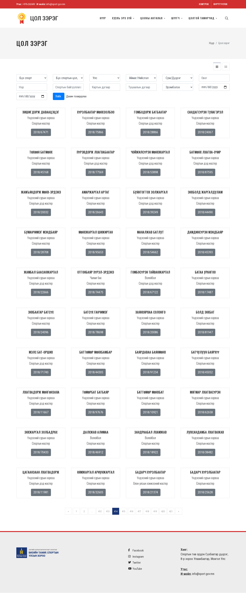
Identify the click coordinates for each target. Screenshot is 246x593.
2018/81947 (205, 332)
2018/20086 (150, 332)
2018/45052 (205, 372)
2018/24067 (205, 132)
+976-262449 (28, 4)
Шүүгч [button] (175, 18)
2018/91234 (150, 372)
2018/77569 (95, 172)
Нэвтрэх (204, 4)
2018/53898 (150, 172)
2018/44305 (95, 372)
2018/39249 (150, 212)
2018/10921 (150, 412)
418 (147, 511)
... (92, 511)
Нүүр (103, 18)
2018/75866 (95, 132)
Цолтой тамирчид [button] (202, 18)
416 (131, 511)
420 (163, 511)
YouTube (135, 569)
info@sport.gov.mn (55, 4)
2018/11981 (40, 492)
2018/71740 (40, 372)
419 (155, 511)
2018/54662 (150, 252)
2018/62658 (205, 412)
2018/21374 (150, 492)
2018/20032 (40, 212)
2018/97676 (95, 412)
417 (139, 511)
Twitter (134, 562)
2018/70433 (40, 452)
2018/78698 (95, 332)
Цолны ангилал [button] (151, 18)
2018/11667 (40, 412)
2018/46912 (95, 452)
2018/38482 (205, 452)
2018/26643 (95, 212)
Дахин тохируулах (76, 96)
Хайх (58, 96)
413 (108, 511)
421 (171, 511)
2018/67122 (150, 292)
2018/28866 (150, 132)
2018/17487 (205, 292)
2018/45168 (40, 172)
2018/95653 (95, 252)
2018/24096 (40, 332)
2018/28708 (40, 252)
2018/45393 (205, 252)
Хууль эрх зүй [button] (122, 18)
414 (115, 511)
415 (123, 511)
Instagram (136, 557)
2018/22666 (40, 292)
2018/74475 (95, 292)
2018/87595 (205, 172)
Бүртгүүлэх (220, 4)
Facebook (136, 550)
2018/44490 (205, 212)
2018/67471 (40, 132)
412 (100, 511)
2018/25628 (205, 492)
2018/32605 (95, 492)
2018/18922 (150, 452)
